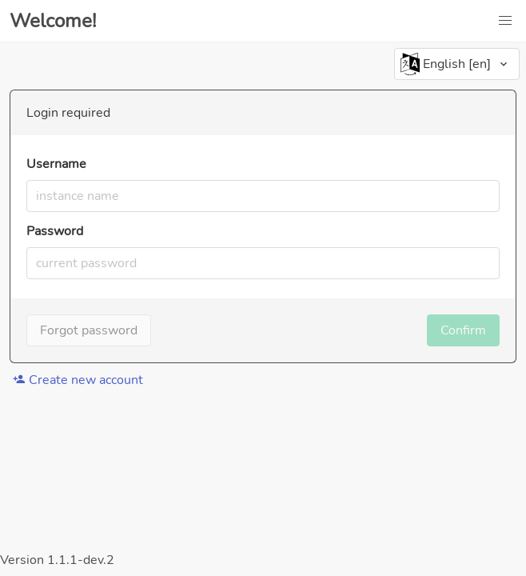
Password (54, 231)
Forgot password (88, 330)
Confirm (463, 330)
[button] (505, 21)
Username (56, 164)
